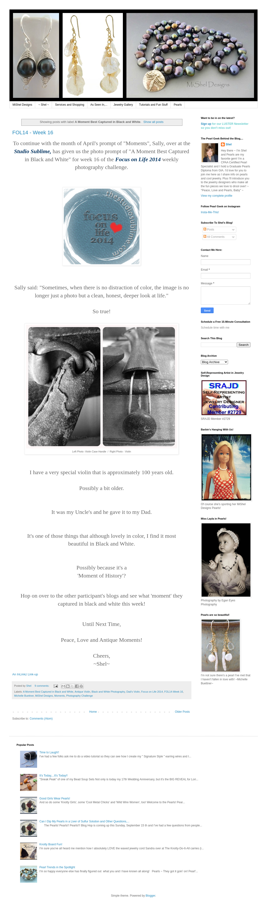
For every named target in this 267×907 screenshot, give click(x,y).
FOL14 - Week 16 (32, 132)
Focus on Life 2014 (152, 691)
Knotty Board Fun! (50, 844)
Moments (59, 695)
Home (93, 711)
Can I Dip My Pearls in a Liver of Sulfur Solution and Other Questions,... (84, 821)
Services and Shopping (69, 104)
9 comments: (42, 685)
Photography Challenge (79, 695)
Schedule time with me (215, 327)
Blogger (150, 895)
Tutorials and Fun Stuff (153, 104)
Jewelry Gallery (123, 104)
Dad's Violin (133, 691)
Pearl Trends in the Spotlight (57, 867)
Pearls (178, 104)
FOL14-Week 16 (173, 691)
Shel (229, 144)
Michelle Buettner (24, 695)
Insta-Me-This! (210, 212)
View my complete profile (216, 195)
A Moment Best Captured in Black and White (48, 691)
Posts (208, 229)
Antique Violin (82, 691)
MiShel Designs (22, 104)
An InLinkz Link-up (25, 674)
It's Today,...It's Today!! (53, 775)
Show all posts (153, 122)
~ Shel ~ (43, 104)
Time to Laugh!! (49, 752)
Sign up (206, 124)
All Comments (213, 237)
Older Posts (182, 711)
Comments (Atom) (41, 718)
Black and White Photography (108, 691)
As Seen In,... (99, 104)
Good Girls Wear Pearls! (54, 798)
